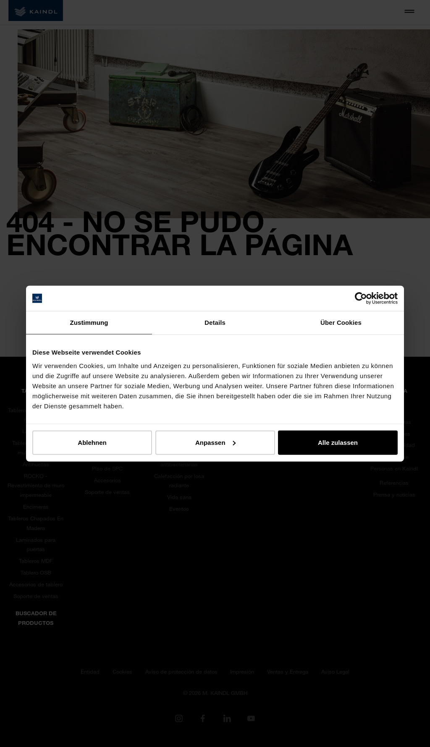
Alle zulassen (338, 442)
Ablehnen (92, 442)
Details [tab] (215, 322)
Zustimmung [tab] (89, 322)
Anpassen (215, 442)
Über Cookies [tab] (341, 322)
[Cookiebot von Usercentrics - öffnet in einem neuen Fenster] (361, 298)
